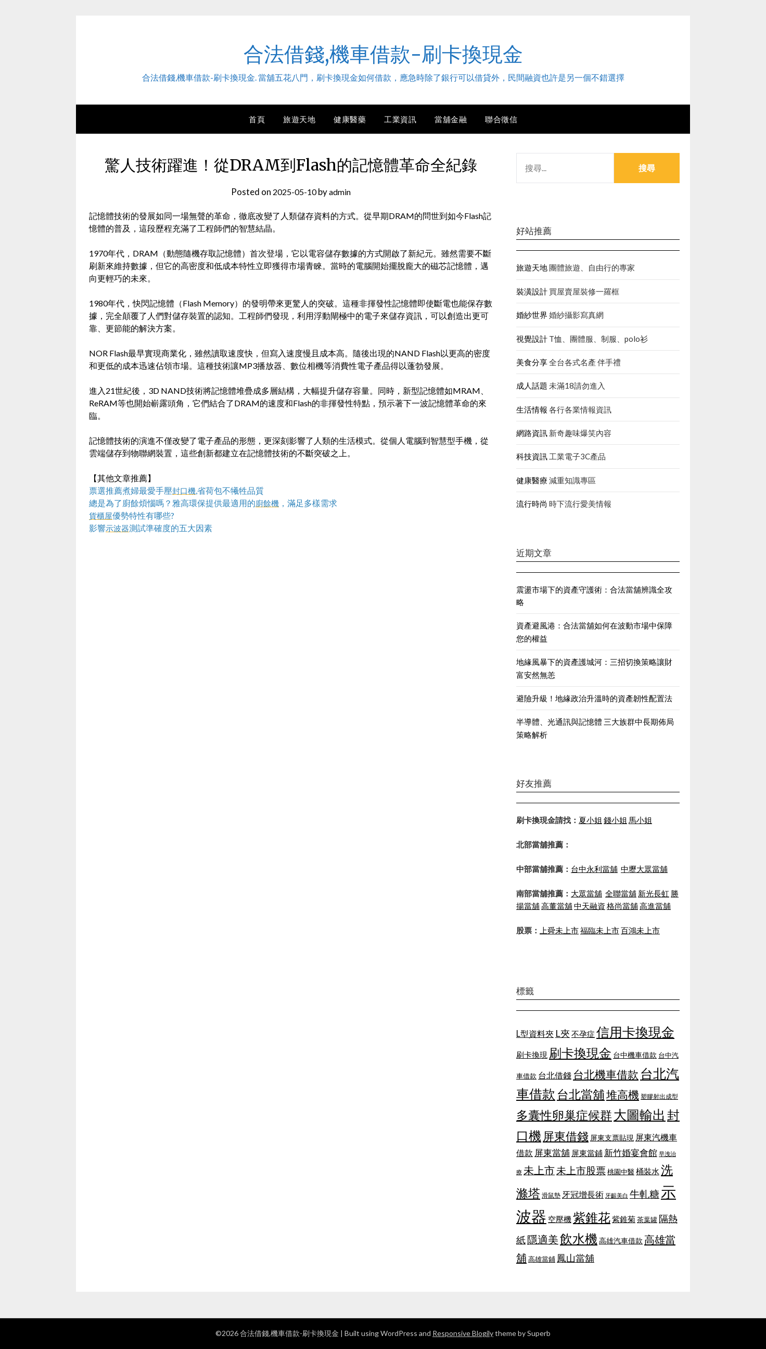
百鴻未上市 (640, 930)
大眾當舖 (586, 893)
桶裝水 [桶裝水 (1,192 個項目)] (647, 1171)
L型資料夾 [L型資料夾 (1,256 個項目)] (535, 1033)
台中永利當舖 (594, 868)
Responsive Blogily (462, 1333)
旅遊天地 (299, 119)
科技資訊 (531, 456)
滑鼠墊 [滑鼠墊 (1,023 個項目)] (551, 1195)
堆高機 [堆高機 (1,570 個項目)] (622, 1094)
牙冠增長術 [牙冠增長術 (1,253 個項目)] (583, 1194)
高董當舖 (556, 905)
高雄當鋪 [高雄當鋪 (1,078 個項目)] (541, 1259)
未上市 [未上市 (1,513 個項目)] (539, 1170)
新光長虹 (653, 893)
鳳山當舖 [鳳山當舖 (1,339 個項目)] (575, 1258)
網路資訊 (531, 433)
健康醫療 (531, 480)
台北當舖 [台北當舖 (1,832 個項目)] (581, 1094)
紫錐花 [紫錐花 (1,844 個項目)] (591, 1217)
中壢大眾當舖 (644, 868)
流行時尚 (531, 503)
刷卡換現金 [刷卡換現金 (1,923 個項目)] (580, 1052)
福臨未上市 (599, 930)
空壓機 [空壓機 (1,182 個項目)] (559, 1219)
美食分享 (531, 362)
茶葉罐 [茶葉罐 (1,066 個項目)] (647, 1219)
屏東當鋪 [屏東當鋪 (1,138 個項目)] (587, 1153)
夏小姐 (590, 820)
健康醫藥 (350, 119)
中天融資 (589, 905)
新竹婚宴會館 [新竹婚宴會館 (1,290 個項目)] (630, 1152)
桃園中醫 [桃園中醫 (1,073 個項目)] (620, 1171)
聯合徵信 (501, 119)
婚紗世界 (531, 314)
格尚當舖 (622, 905)
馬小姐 (640, 820)
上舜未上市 (559, 930)
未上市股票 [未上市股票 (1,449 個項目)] (581, 1170)
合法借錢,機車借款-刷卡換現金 (383, 52)
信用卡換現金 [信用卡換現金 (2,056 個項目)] (635, 1031)
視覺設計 (531, 338)
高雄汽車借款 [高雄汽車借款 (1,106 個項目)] (621, 1240)
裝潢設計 (531, 291)
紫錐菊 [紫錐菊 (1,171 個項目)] (623, 1219)
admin (342, 191)
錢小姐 (615, 820)
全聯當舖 (620, 893)
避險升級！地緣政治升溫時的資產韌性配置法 (594, 698)
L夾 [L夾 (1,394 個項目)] (562, 1033)
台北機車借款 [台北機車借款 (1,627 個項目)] (606, 1074)
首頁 (257, 119)
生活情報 (531, 409)
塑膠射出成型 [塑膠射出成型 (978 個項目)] (659, 1096)
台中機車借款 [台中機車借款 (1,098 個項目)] (635, 1054)
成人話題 (531, 385)
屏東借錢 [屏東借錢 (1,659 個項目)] (566, 1136)
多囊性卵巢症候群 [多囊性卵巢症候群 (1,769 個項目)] (564, 1115)
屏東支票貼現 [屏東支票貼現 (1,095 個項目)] (612, 1137)
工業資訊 (400, 119)
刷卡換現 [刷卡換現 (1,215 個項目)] (531, 1054)
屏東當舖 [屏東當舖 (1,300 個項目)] (552, 1152)
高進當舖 (655, 905)
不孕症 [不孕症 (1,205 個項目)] (583, 1033)
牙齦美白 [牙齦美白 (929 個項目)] (616, 1195)
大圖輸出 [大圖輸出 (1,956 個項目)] (640, 1114)
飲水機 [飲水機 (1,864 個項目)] (578, 1238)
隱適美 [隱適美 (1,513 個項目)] (542, 1239)
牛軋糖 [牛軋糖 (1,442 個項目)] (644, 1194)
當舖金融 (451, 119)
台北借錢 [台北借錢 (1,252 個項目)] (554, 1075)
